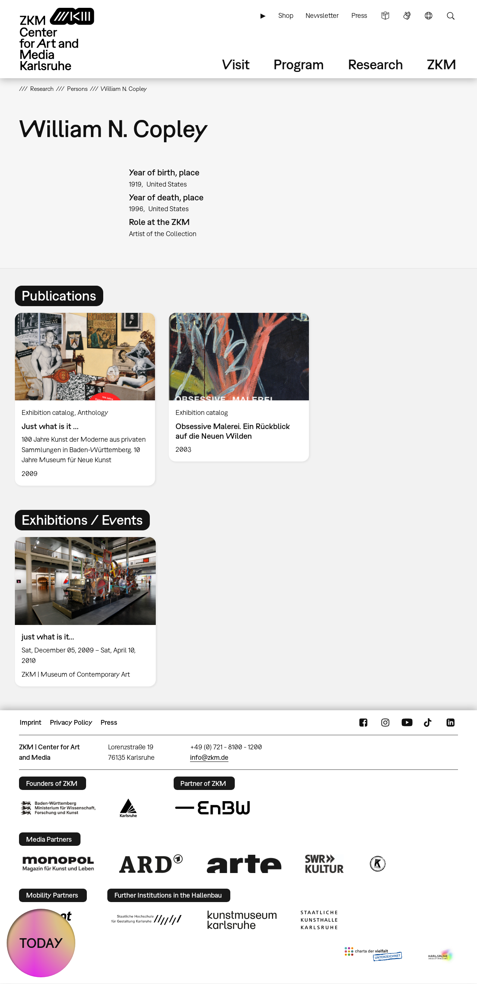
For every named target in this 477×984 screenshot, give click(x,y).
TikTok (428, 722)
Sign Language (406, 16)
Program (299, 64)
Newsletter (322, 15)
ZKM (441, 64)
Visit (236, 64)
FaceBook (363, 722)
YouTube (406, 722)
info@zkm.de (209, 757)
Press (359, 15)
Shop (285, 15)
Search (450, 16)
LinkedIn (450, 722)
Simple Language (385, 16)
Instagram (385, 722)
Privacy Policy (71, 722)
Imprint (30, 722)
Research (375, 64)
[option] (85, 399)
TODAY (41, 943)
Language (428, 16)
